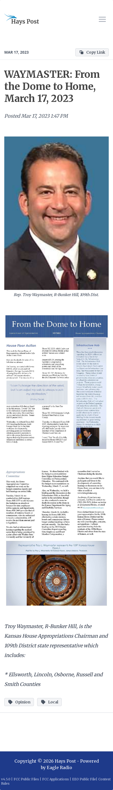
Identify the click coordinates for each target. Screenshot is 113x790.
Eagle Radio (59, 767)
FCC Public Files (26, 779)
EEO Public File (84, 779)
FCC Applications (55, 779)
